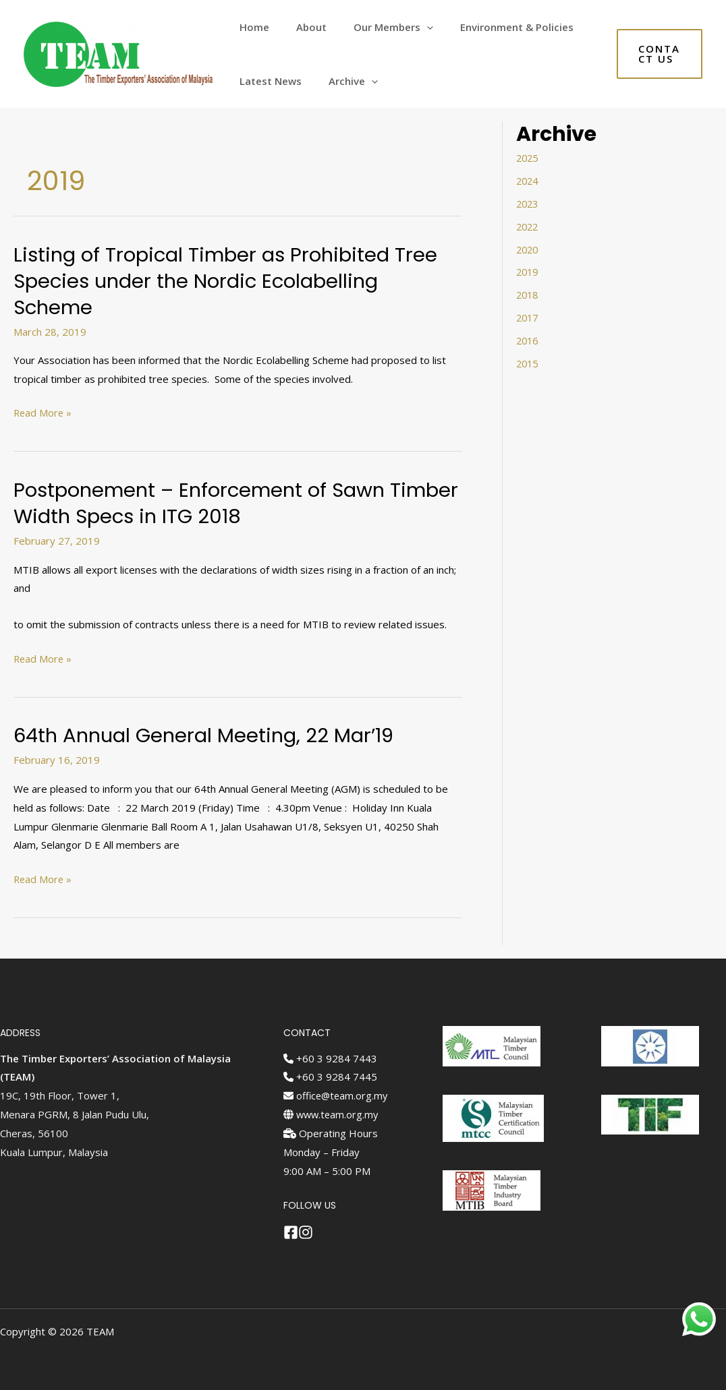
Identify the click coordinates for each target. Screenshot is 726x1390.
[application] (409, 27)
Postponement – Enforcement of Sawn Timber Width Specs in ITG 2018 (205, 503)
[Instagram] (309, 1232)
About (301, 27)
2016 (528, 339)
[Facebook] (290, 1232)
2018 (528, 294)
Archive (343, 81)
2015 (528, 362)
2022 (528, 226)
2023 (528, 203)
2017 (528, 317)
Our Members (376, 27)
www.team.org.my (332, 1114)
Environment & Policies (493, 27)
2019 (528, 271)
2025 (528, 157)
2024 (528, 180)
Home (251, 27)
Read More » (43, 413)
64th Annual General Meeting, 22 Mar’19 (208, 735)
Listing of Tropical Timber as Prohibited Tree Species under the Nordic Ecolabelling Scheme (231, 281)
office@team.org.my (337, 1095)
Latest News (267, 81)
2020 (528, 248)
